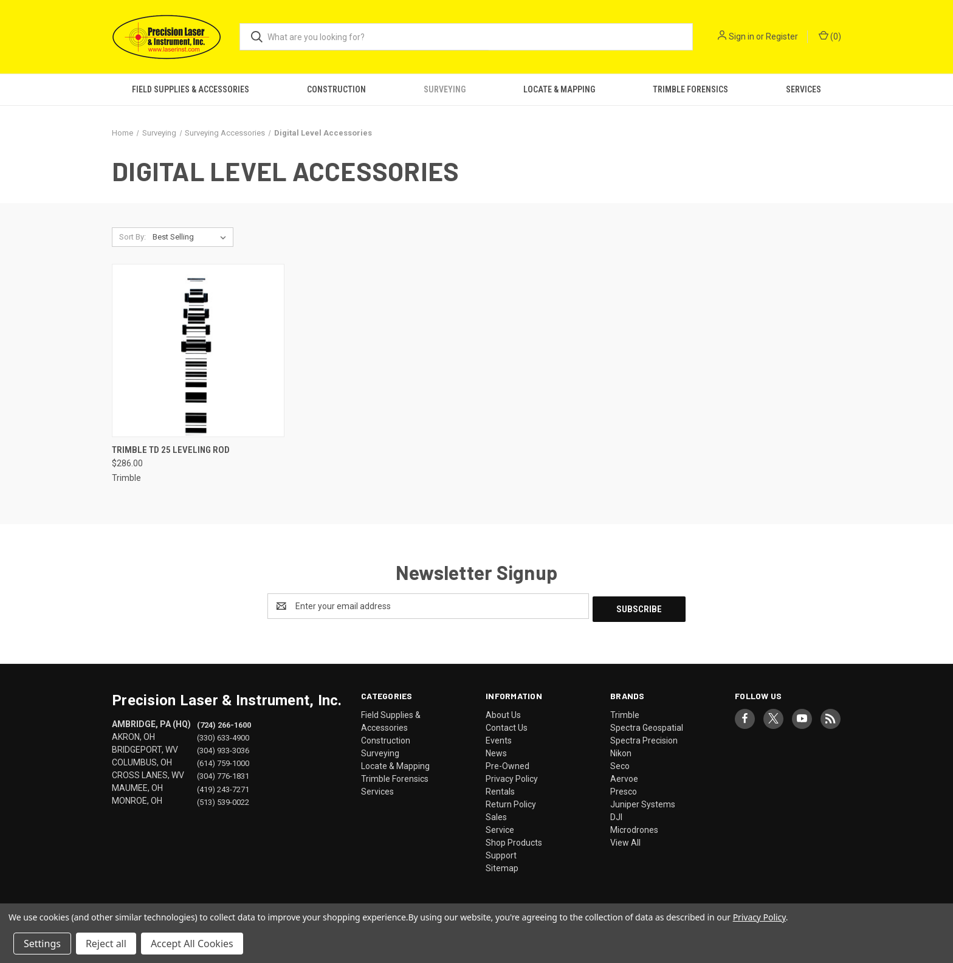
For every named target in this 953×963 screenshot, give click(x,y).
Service (500, 827)
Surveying (445, 89)
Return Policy (511, 801)
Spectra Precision (644, 737)
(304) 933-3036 (223, 747)
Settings (42, 943)
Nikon (620, 750)
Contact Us (507, 725)
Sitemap (502, 865)
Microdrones (634, 827)
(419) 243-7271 (223, 785)
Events (499, 737)
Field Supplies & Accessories (190, 89)
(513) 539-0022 (223, 798)
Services (803, 89)
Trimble (624, 712)
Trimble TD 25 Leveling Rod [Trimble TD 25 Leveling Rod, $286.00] (171, 449)
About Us (503, 712)
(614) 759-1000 (223, 760)
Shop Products (514, 839)
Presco (623, 788)
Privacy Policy (512, 776)
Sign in (741, 36)
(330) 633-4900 (223, 734)
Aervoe (624, 776)
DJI (616, 814)
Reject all (106, 943)
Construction (336, 89)
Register (782, 36)
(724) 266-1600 (224, 722)
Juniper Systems (642, 801)
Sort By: (132, 236)
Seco (620, 763)
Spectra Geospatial (646, 725)
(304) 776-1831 (223, 773)
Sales (496, 814)
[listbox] (192, 237)
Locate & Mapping (559, 89)
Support (501, 852)
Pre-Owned (507, 763)
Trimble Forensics (690, 89)
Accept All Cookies (192, 943)
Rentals (500, 788)
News (496, 750)
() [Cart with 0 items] (830, 35)
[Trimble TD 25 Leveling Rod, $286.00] (198, 350)
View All (625, 839)
